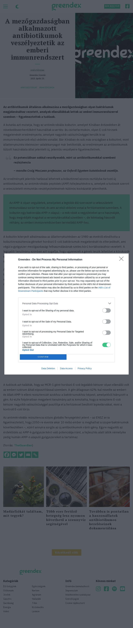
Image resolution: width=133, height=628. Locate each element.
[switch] (106, 310)
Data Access (66, 368)
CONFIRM (43, 357)
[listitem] (66, 303)
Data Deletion (48, 368)
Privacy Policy (85, 368)
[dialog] (66, 314)
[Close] (122, 260)
